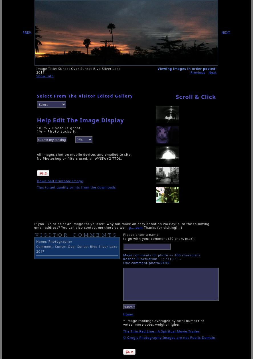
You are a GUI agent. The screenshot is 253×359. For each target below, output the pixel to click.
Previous (198, 72)
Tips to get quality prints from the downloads (76, 187)
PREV (27, 32)
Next (212, 72)
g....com (136, 227)
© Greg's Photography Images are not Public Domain (169, 337)
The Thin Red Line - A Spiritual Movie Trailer (161, 331)
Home (128, 314)
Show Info (45, 76)
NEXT (226, 32)
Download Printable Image (60, 181)
